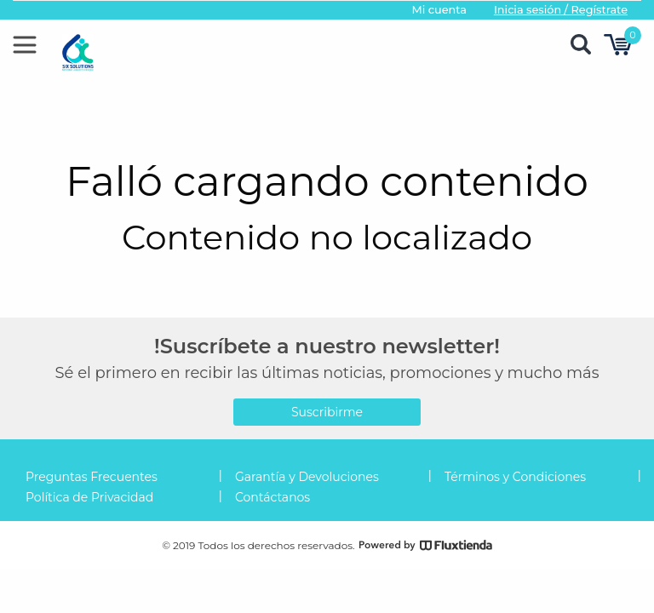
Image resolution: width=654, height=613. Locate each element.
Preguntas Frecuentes (92, 476)
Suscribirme (327, 412)
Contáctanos (272, 497)
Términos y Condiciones (515, 476)
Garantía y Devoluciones (307, 476)
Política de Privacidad (89, 497)
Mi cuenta (438, 9)
